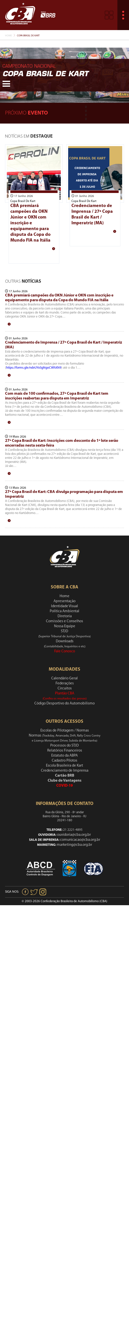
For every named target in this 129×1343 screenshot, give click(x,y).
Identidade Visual (64, 606)
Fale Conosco (64, 651)
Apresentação (64, 601)
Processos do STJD (64, 746)
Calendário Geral (64, 678)
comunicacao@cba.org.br (80, 840)
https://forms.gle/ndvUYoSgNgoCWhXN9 (33, 367)
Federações (65, 683)
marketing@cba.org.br (74, 845)
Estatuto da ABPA (64, 756)
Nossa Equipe (64, 626)
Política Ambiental (64, 611)
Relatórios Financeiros (64, 751)
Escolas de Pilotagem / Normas (64, 731)
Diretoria (65, 616)
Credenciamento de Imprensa (64, 771)
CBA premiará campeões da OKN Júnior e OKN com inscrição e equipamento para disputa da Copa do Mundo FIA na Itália (30, 223)
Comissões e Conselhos (64, 621)
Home (8, 35)
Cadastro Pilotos (64, 761)
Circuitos (65, 688)
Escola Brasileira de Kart (64, 766)
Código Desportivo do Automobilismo (64, 703)
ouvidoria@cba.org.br (74, 835)
